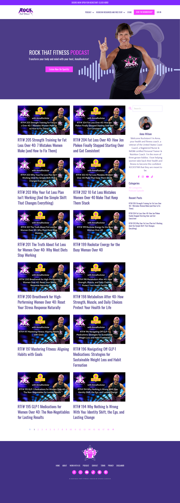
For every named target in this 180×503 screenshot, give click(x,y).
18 (109, 449)
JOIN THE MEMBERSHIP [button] (144, 12)
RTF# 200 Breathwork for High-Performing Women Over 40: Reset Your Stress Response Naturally (41, 315)
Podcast (89, 12)
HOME (58, 485)
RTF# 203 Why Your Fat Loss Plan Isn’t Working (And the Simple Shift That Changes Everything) (42, 205)
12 (80, 449)
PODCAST (86, 485)
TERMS (103, 485)
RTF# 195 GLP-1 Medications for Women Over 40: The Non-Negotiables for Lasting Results (41, 430)
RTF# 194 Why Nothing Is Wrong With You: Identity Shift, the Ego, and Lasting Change (97, 430)
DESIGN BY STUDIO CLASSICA (100, 498)
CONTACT (95, 485)
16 (99, 449)
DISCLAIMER (120, 485)
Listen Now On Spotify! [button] (59, 69)
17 (104, 449)
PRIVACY (111, 485)
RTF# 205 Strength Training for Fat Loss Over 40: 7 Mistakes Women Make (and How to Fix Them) (41, 148)
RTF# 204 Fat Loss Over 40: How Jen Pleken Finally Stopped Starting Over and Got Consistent (98, 145)
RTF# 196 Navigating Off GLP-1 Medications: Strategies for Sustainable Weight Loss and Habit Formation (99, 374)
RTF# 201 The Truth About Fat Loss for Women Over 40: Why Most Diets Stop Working (43, 258)
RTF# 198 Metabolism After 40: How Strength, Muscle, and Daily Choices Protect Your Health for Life (97, 315)
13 (85, 449)
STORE (129, 12)
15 (94, 449)
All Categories (135, 188)
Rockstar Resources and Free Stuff (110, 12)
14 (90, 449)
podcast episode (137, 191)
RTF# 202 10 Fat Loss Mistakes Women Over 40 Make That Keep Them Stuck (97, 205)
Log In (159, 12)
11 (75, 449)
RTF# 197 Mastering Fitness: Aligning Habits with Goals (38, 368)
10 (70, 449)
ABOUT (64, 485)
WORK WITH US (75, 485)
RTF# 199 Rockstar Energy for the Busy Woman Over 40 (98, 256)
